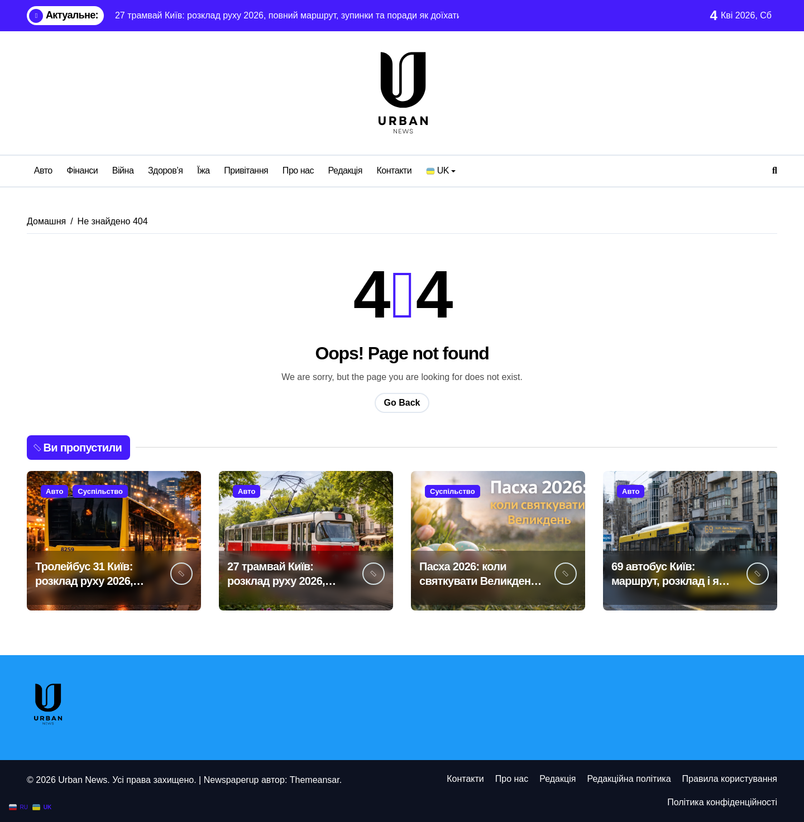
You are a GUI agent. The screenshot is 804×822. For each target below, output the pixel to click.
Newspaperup (231, 780)
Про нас (298, 170)
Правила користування (729, 778)
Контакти (393, 170)
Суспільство (100, 491)
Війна (123, 170)
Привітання (246, 170)
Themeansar (314, 780)
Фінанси (82, 170)
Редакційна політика (629, 778)
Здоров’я (165, 170)
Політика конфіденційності (722, 802)
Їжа (203, 170)
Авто (43, 170)
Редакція (345, 170)
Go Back (402, 402)
